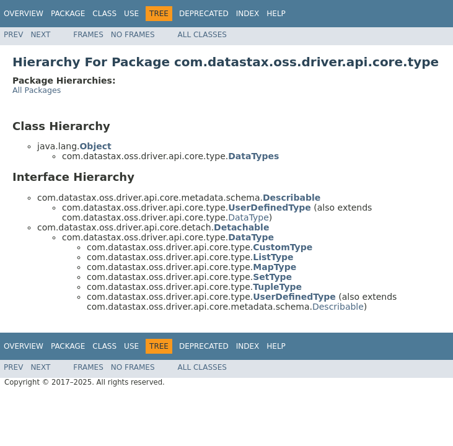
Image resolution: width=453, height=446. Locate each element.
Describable (338, 307)
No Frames (133, 34)
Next (40, 34)
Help (276, 13)
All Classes (202, 34)
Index (248, 13)
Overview (23, 13)
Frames (88, 34)
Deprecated (204, 13)
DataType (248, 217)
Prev (13, 34)
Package (68, 13)
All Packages (36, 90)
